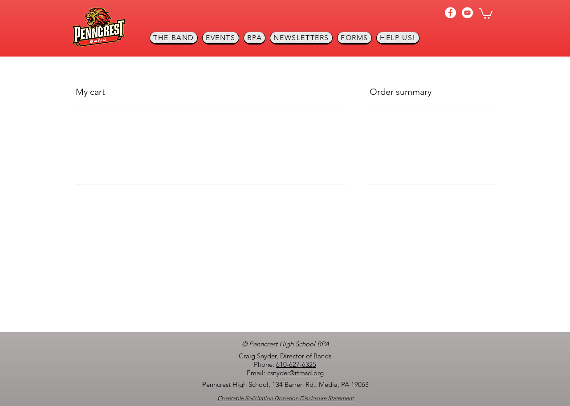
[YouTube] (467, 12)
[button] (486, 13)
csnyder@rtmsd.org (295, 373)
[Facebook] (450, 12)
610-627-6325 (296, 364)
